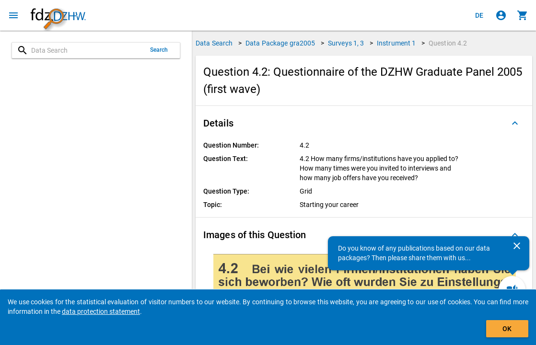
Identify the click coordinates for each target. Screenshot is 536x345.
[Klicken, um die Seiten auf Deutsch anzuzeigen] (479, 15)
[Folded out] (514, 123)
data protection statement (101, 311)
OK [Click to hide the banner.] (507, 329)
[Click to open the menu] (13, 15)
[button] (363, 123)
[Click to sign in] (501, 15)
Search (159, 49)
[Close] (516, 245)
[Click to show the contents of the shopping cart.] (522, 15)
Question (448, 43)
